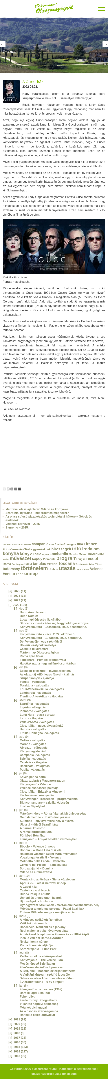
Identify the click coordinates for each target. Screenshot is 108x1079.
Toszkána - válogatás (34, 685)
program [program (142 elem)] (66, 558)
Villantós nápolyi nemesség (39, 1003)
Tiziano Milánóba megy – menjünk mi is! (48, 912)
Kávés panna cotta (33, 777)
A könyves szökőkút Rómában (41, 919)
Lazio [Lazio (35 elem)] (37, 554)
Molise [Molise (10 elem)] (6, 559)
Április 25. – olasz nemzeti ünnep (43, 883)
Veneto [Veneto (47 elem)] (9, 574)
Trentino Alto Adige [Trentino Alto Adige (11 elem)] (85, 564)
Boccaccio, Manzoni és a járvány (42, 927)
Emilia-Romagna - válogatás (39, 733)
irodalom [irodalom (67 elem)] (91, 549)
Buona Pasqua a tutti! (35, 894)
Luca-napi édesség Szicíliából (40, 619)
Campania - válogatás (35, 755)
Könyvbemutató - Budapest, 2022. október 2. (51, 637)
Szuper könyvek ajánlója (37, 678)
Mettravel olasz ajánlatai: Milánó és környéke (37, 509)
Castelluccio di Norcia (35, 890)
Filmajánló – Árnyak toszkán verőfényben (49, 839)
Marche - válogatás (33, 744)
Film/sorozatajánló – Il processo (42, 967)
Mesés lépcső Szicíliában (37, 963)
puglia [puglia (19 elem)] (81, 559)
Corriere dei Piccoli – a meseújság (43, 864)
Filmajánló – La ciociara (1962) (41, 989)
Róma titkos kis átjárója (36, 945)
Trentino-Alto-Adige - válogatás (41, 696)
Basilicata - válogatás (35, 766)
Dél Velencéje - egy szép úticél (41, 641)
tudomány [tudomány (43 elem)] (11, 569)
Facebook (19, 489)
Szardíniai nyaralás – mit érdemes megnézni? (37, 512)
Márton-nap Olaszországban (39, 652)
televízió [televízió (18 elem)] (52, 564)
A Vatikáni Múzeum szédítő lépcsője (45, 974)
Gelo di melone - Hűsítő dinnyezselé (45, 817)
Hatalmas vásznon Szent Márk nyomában (48, 853)
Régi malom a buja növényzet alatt (44, 930)
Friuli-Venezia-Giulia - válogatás (42, 689)
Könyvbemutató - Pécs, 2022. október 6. (47, 634)
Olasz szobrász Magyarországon (42, 780)
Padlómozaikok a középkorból (41, 956)
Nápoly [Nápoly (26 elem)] (37, 559)
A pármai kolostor (32, 828)
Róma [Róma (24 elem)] (7, 563)
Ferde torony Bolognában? (38, 1000)
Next (105, 44)
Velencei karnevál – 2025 (23, 523)
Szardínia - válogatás (34, 703)
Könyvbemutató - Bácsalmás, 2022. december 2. (53, 626)
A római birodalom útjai (36, 831)
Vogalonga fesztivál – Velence (40, 857)
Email (4, 489)
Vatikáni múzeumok (33, 923)
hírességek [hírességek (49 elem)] (61, 549)
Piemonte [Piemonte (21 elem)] (49, 559)
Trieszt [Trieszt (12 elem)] (98, 564)
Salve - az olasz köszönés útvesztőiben (47, 978)
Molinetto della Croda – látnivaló (42, 861)
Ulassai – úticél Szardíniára (39, 824)
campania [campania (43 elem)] (40, 544)
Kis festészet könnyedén (37, 795)
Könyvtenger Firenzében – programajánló (49, 798)
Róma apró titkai (31, 656)
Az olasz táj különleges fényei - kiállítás (47, 674)
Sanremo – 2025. (17, 527)
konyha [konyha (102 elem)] (11, 553)
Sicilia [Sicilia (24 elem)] (27, 563)
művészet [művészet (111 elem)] (20, 558)
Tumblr (11, 489)
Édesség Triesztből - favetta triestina (45, 670)
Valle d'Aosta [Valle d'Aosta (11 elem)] (82, 569)
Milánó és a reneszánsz (36, 872)
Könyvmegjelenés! (33, 751)
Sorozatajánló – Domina (36, 868)
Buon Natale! (29, 615)
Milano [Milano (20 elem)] (83, 554)
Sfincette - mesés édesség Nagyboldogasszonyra (54, 623)
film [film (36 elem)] (80, 544)
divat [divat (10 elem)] (51, 544)
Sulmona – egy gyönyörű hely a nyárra (47, 820)
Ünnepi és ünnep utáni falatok (41, 897)
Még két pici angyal (33, 1007)
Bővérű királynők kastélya (38, 645)
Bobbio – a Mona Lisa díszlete (41, 850)
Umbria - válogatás (33, 729)
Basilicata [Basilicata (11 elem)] (17, 544)
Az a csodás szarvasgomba (39, 1011)
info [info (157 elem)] (76, 548)
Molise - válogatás (32, 740)
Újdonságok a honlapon (36, 901)
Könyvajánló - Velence (35, 784)
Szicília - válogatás (33, 758)
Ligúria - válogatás (33, 707)
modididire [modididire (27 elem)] (96, 554)
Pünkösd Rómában (33, 835)
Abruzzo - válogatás (33, 747)
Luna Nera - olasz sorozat (37, 714)
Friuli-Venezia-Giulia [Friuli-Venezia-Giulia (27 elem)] (17, 549)
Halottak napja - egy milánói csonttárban (48, 663)
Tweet (8, 489)
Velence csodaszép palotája (39, 787)
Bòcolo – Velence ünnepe (37, 846)
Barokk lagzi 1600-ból (35, 992)
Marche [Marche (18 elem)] (73, 554)
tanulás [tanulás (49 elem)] (39, 563)
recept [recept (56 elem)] (92, 559)
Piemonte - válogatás (34, 711)
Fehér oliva (27, 996)
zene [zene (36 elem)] (19, 574)
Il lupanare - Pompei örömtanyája (43, 659)
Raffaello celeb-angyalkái (37, 1014)
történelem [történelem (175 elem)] (34, 568)
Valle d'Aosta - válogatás (37, 722)
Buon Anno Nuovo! (33, 612)
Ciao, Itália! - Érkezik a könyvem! (42, 791)
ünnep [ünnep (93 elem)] (31, 573)
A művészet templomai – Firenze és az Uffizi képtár (55, 934)
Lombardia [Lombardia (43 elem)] (59, 554)
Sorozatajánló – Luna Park (38, 949)
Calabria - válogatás (33, 762)
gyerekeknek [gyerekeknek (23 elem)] (42, 549)
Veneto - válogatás (33, 681)
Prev (3, 44)
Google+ (15, 489)
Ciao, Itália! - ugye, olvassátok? (41, 725)
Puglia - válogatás (32, 769)
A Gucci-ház (32, 81)
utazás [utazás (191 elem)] (67, 568)
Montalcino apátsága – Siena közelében (47, 879)
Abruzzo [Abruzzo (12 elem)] (7, 544)
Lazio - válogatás (31, 718)
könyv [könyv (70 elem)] (26, 553)
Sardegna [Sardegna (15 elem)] (17, 564)
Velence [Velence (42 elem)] (96, 569)
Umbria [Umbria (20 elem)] (53, 569)
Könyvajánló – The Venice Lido (41, 960)
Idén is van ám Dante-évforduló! (42, 938)
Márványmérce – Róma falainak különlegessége (53, 813)
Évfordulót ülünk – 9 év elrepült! (42, 981)
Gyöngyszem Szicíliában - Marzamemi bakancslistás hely (59, 905)
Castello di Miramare (34, 648)
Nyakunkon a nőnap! (34, 941)
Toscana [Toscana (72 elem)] (66, 563)
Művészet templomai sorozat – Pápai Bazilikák (52, 908)
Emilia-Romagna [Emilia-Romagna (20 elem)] (65, 544)
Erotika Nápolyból (32, 806)
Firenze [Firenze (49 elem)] (90, 544)
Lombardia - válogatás (35, 692)
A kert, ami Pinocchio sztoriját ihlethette (47, 970)
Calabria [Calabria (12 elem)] (27, 544)
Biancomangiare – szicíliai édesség (44, 802)
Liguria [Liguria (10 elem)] (45, 554)
